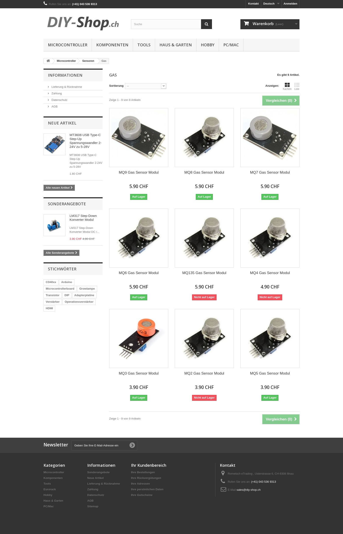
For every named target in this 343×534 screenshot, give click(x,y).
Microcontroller (67, 44)
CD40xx (51, 282)
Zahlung (56, 93)
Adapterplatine (84, 295)
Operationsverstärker (79, 301)
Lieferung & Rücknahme (66, 86)
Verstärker (53, 301)
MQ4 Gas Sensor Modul (270, 273)
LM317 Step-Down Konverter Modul (83, 217)
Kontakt (253, 3)
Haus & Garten (175, 44)
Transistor (53, 295)
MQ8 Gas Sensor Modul (204, 172)
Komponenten (112, 44)
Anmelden (290, 3)
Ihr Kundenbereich (148, 465)
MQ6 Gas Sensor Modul (139, 273)
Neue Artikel (62, 123)
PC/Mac (231, 44)
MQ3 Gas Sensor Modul (139, 373)
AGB (54, 106)
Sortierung (116, 85)
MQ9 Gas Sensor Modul (139, 172)
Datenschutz (59, 100)
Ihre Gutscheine (141, 495)
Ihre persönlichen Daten (147, 489)
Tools (143, 44)
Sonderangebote (67, 203)
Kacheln (287, 86)
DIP (67, 295)
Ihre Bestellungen (143, 472)
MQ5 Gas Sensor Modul (270, 373)
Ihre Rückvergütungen (146, 478)
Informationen (65, 75)
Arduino (66, 282)
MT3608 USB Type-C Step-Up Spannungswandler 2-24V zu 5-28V (86, 141)
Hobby (207, 44)
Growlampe (87, 288)
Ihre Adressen (140, 483)
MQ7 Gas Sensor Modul (270, 172)
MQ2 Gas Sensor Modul (204, 373)
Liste (296, 86)
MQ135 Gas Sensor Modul (204, 273)
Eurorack (50, 489)
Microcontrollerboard (60, 288)
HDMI (49, 308)
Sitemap (92, 506)
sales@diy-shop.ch (248, 489)
